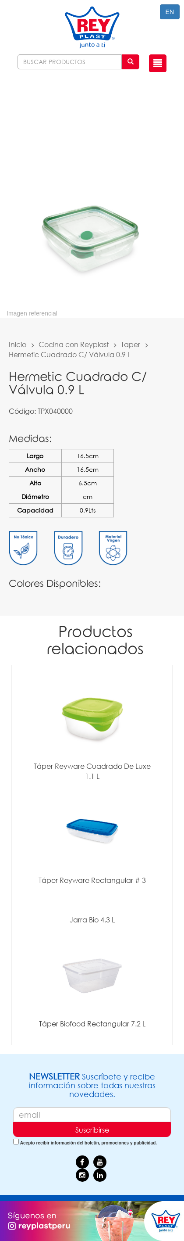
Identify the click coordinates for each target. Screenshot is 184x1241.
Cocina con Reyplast (74, 344)
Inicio (17, 344)
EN (170, 11)
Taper (130, 344)
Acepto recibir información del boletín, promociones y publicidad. (88, 1143)
